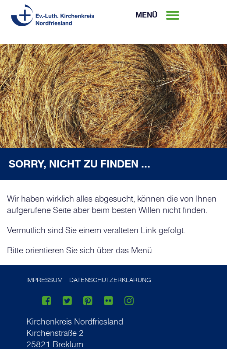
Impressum (44, 280)
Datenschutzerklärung (110, 280)
